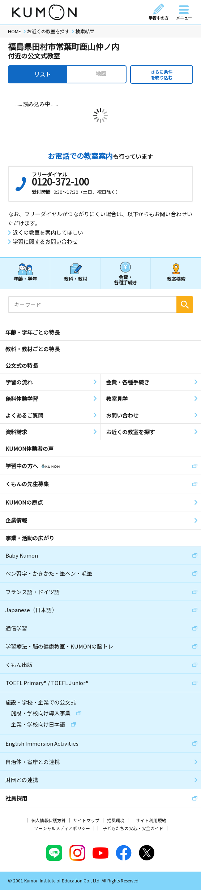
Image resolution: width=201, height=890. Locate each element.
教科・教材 (75, 278)
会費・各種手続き (125, 279)
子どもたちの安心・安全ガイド (133, 828)
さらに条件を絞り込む (161, 74)
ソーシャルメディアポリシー (62, 828)
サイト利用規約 (151, 820)
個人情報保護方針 (48, 820)
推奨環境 (115, 820)
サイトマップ (86, 820)
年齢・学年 (25, 278)
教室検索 (176, 278)
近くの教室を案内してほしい (48, 232)
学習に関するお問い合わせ (45, 241)
